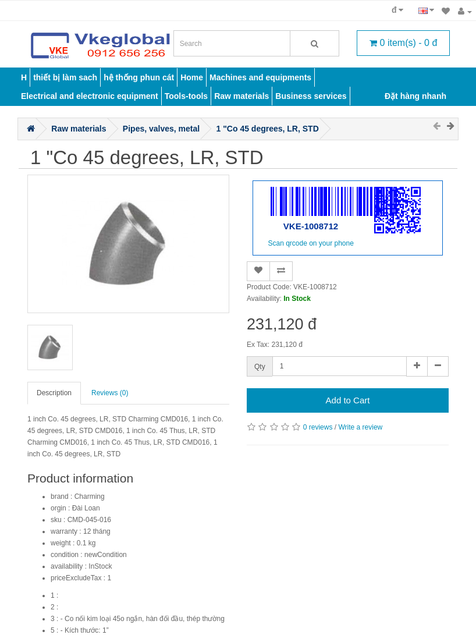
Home (191, 77)
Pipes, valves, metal (161, 128)
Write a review (360, 427)
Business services (310, 96)
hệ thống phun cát (139, 77)
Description (54, 393)
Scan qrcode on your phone (310, 243)
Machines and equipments (260, 77)
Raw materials (241, 96)
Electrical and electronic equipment (89, 96)
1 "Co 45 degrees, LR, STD (267, 128)
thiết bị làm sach (65, 77)
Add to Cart (348, 400)
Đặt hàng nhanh (415, 96)
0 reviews (318, 427)
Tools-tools (186, 96)
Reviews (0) (109, 393)
